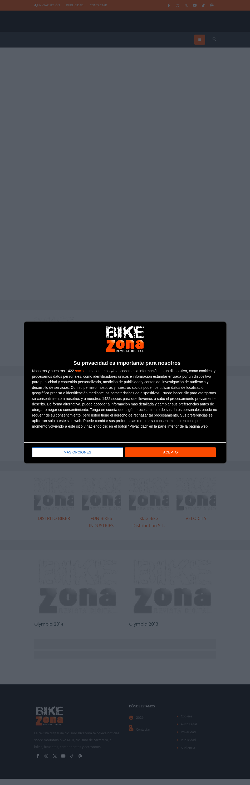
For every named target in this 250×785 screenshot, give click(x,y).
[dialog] (125, 393)
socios (80, 371)
